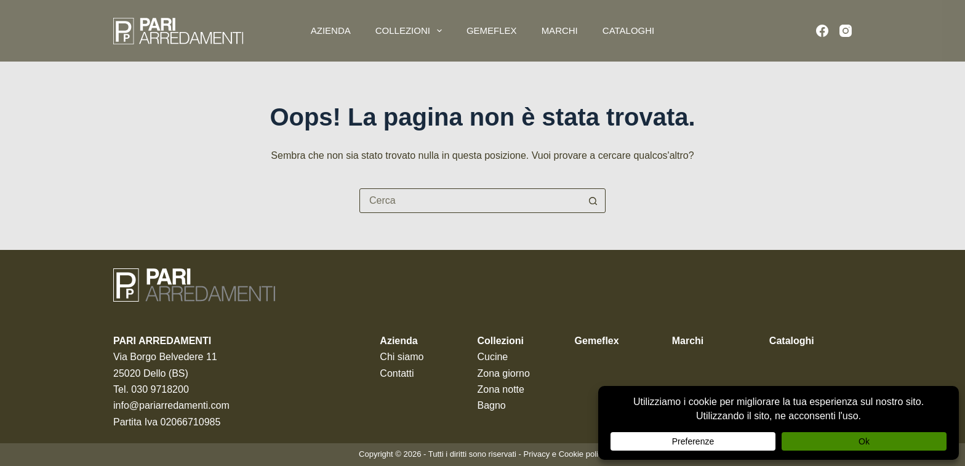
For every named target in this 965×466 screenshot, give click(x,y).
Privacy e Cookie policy (565, 454)
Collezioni (411, 30)
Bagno (491, 405)
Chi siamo (401, 357)
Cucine (492, 357)
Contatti (397, 373)
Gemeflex (491, 30)
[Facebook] (822, 31)
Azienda (331, 30)
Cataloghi (628, 30)
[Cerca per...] (470, 200)
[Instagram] (845, 31)
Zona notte (500, 389)
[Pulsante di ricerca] (592, 200)
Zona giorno (503, 373)
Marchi (560, 30)
